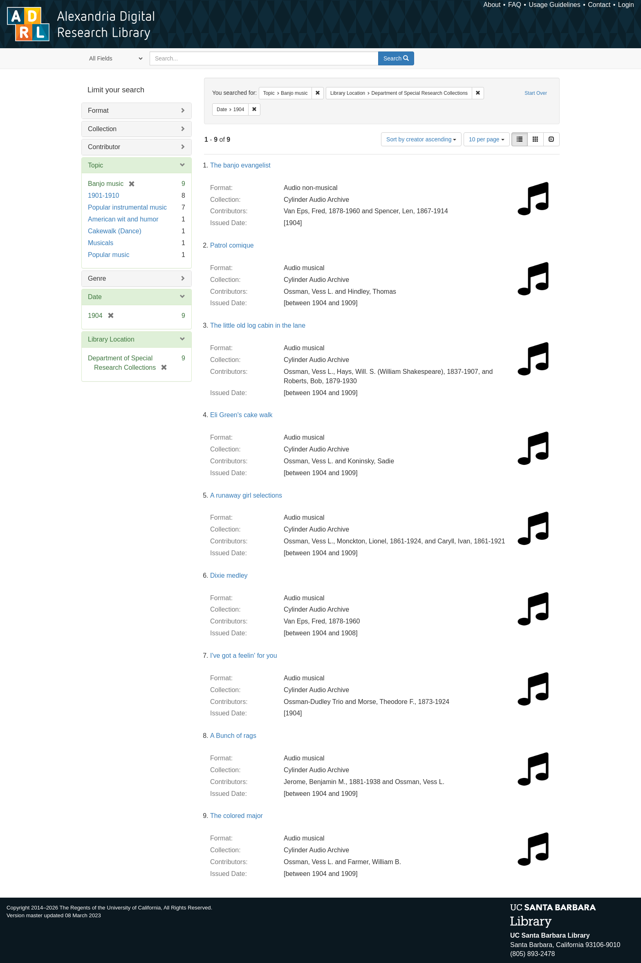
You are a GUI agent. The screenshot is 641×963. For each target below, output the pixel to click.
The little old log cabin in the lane (257, 325)
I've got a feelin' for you (243, 655)
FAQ (514, 4)
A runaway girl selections (246, 495)
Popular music (108, 254)
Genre (97, 278)
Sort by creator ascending (421, 139)
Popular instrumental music (127, 207)
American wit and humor (123, 219)
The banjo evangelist (240, 165)
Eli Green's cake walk (241, 414)
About (492, 4)
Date (95, 296)
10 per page (486, 139)
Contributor (104, 146)
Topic (95, 165)
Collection (102, 128)
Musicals (100, 242)
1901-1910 (103, 195)
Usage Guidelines (554, 4)
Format (98, 110)
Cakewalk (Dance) (114, 231)
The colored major (236, 815)
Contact (599, 4)
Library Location (111, 339)
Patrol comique (232, 245)
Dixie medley (229, 575)
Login (626, 4)
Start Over (535, 93)
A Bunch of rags (233, 735)
